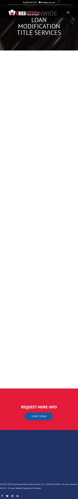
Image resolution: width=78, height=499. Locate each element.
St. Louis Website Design (18, 488)
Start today (39, 416)
